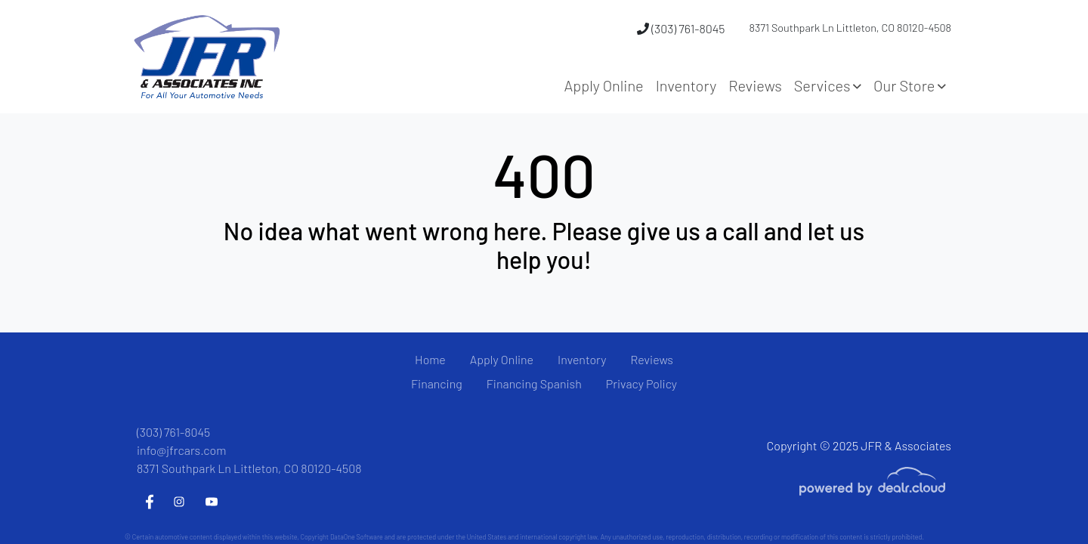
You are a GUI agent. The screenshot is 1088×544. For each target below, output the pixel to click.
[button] (827, 85)
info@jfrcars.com (181, 450)
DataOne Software (356, 537)
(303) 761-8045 (681, 28)
